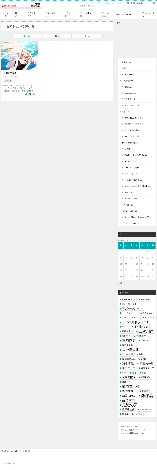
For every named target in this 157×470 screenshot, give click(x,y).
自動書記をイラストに (134, 124)
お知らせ (8, 81)
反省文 (127, 149)
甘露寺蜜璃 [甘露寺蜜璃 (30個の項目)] (129, 377)
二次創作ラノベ (50, 14)
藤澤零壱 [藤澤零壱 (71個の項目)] (128, 400)
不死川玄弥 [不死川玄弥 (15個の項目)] (127, 331)
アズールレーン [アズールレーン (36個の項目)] (132, 308)
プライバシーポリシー (147, 14)
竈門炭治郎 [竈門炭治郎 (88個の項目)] (130, 386)
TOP (11, 451)
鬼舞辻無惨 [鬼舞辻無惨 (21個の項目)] (128, 409)
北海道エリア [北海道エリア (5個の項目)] (145, 340)
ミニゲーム (5, 14)
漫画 (16, 14)
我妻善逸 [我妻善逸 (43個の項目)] (128, 363)
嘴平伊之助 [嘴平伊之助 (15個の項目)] (127, 345)
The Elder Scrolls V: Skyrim (136, 155)
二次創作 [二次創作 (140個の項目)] (146, 331)
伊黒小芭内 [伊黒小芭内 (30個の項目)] (142, 335)
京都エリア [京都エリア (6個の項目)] (126, 336)
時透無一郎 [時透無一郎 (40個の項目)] (147, 363)
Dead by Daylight (132, 167)
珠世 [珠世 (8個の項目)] (144, 373)
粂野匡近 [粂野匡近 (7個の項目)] (145, 391)
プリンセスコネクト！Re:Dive (137, 186)
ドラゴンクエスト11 (133, 105)
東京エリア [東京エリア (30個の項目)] (129, 368)
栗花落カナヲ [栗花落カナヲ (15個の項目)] (147, 368)
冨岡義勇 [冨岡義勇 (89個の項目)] (129, 340)
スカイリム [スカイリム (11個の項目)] (147, 313)
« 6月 (120, 283)
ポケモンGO (130, 192)
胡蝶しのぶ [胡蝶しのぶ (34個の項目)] (129, 395)
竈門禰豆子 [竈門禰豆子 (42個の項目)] (129, 391)
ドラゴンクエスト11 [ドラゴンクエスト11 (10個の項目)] (130, 318)
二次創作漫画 (31, 14)
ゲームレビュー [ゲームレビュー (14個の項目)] (129, 313)
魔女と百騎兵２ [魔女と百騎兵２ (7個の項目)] (145, 409)
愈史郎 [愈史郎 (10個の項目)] (143, 359)
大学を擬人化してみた (134, 118)
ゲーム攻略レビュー (85, 14)
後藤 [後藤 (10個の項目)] (141, 354)
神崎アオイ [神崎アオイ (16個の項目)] (127, 382)
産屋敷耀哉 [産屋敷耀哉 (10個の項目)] (146, 377)
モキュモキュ (130, 74)
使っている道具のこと (134, 130)
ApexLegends (130, 93)
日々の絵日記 (105, 14)
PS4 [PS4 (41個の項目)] (133, 303)
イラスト (67, 14)
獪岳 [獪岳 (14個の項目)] (134, 373)
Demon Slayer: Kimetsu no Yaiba (138, 217)
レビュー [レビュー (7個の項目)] (125, 327)
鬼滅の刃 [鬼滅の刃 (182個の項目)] (130, 405)
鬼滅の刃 (128, 87)
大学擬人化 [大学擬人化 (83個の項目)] (130, 350)
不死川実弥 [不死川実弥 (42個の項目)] (141, 326)
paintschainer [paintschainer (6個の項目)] (145, 299)
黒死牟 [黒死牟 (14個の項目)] (125, 414)
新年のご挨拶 (10, 73)
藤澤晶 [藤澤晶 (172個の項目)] (147, 396)
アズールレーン (131, 174)
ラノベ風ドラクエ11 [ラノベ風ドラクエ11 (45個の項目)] (136, 322)
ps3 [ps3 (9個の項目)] (123, 304)
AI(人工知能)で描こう (134, 136)
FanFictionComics (123, 15)
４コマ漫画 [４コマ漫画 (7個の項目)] (138, 414)
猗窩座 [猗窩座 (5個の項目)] (124, 373)
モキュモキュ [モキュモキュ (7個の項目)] (149, 318)
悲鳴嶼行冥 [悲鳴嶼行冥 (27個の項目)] (128, 359)
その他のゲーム (131, 198)
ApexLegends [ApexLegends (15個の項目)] (128, 299)
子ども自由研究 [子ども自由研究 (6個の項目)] (127, 354)
